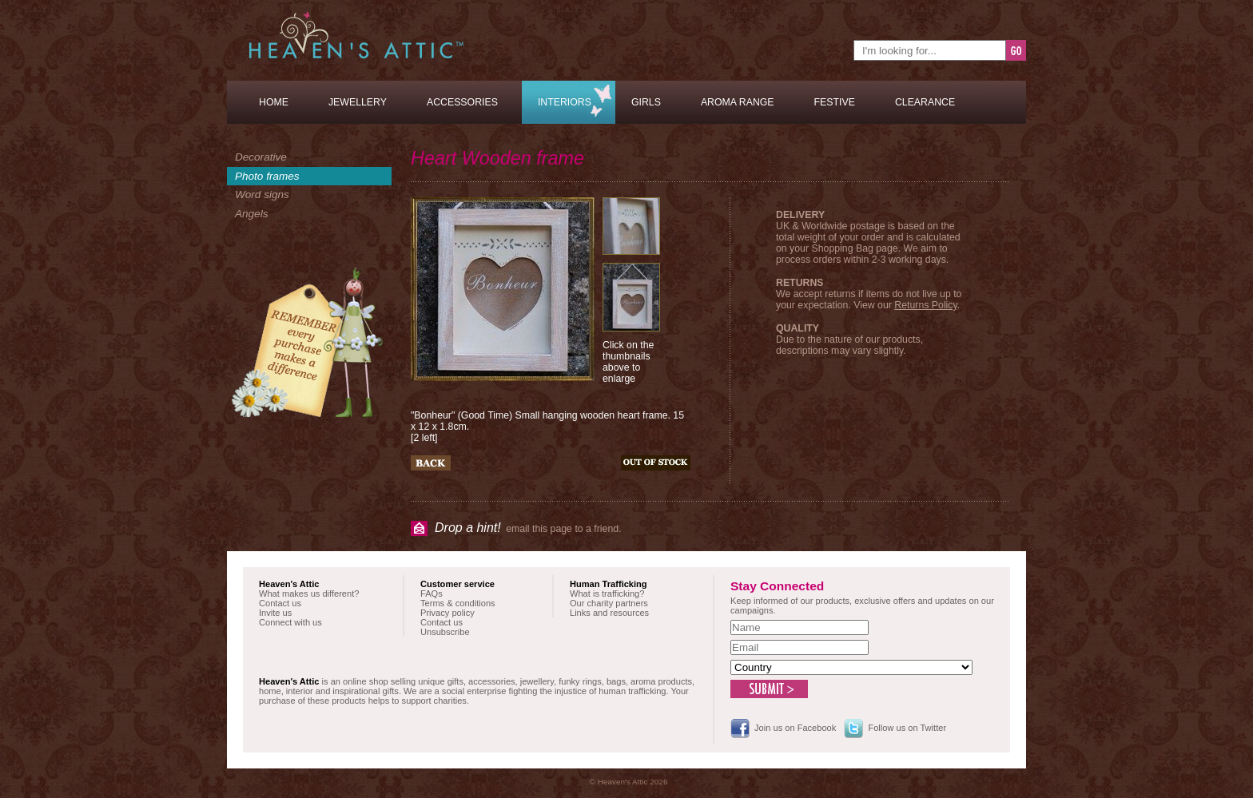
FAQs (431, 593)
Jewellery (357, 102)
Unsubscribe (445, 632)
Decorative (261, 157)
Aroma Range (737, 102)
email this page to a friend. (528, 527)
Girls (646, 102)
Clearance (925, 102)
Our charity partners (609, 603)
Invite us (275, 612)
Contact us (280, 603)
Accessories (462, 102)
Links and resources (609, 612)
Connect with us (290, 622)
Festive (834, 102)
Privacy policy (447, 612)
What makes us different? (309, 593)
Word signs (262, 194)
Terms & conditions (457, 603)
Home (273, 102)
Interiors (564, 102)
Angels (251, 214)
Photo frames (267, 176)
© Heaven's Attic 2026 (629, 781)
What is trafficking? (607, 593)
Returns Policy (925, 305)
